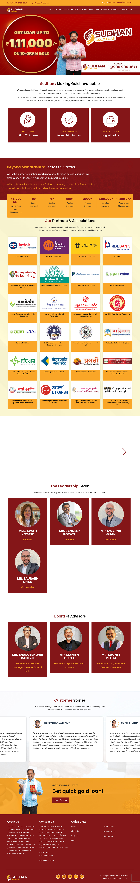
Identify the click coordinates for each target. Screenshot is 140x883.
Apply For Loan (61, 800)
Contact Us (108, 836)
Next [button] (124, 451)
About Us (75, 831)
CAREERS (115, 9)
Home (73, 826)
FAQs (91, 9)
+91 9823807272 (45, 852)
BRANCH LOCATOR (79, 9)
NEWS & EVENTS (102, 9)
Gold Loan (75, 836)
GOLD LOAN (64, 9)
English (105, 2)
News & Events (109, 831)
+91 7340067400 (46, 855)
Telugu (119, 2)
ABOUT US (53, 9)
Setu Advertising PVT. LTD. (119, 878)
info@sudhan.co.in (46, 860)
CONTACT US (126, 9)
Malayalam (127, 2)
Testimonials (108, 826)
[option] (70, 44)
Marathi (112, 2)
